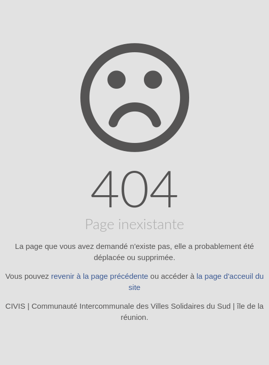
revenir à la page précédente (99, 276)
